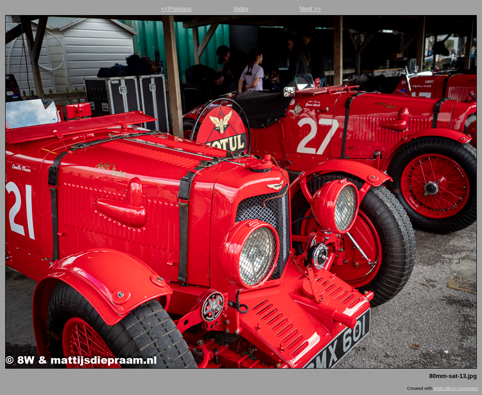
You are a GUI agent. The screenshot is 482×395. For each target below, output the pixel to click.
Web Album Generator (456, 388)
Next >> (310, 8)
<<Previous (176, 8)
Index (240, 8)
